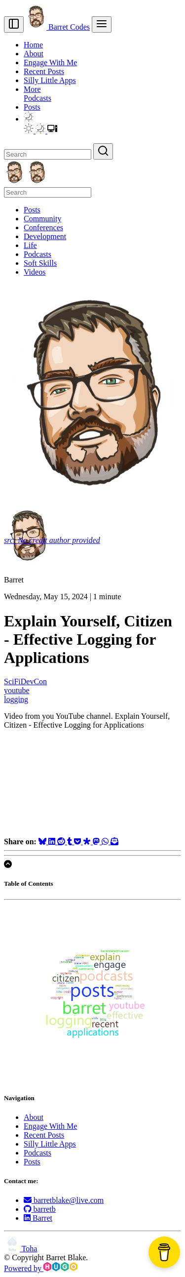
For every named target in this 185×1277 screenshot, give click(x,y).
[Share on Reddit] (62, 841)
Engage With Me (50, 62)
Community (42, 218)
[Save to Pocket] (78, 841)
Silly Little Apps (50, 80)
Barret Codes (58, 27)
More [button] (32, 89)
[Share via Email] (114, 841)
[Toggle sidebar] (14, 24)
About (33, 53)
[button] (29, 119)
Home (33, 45)
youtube (17, 690)
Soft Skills (40, 263)
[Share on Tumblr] (70, 841)
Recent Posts (44, 71)
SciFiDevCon (25, 681)
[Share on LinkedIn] (52, 841)
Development (45, 236)
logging (16, 699)
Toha (20, 1248)
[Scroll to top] (8, 864)
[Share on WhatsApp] (106, 841)
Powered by (40, 1268)
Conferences (43, 227)
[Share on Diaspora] (88, 841)
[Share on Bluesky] (43, 841)
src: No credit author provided (52, 540)
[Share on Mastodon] (97, 841)
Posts (32, 107)
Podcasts (37, 98)
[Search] (47, 154)
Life (30, 245)
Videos (34, 272)
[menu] (101, 24)
